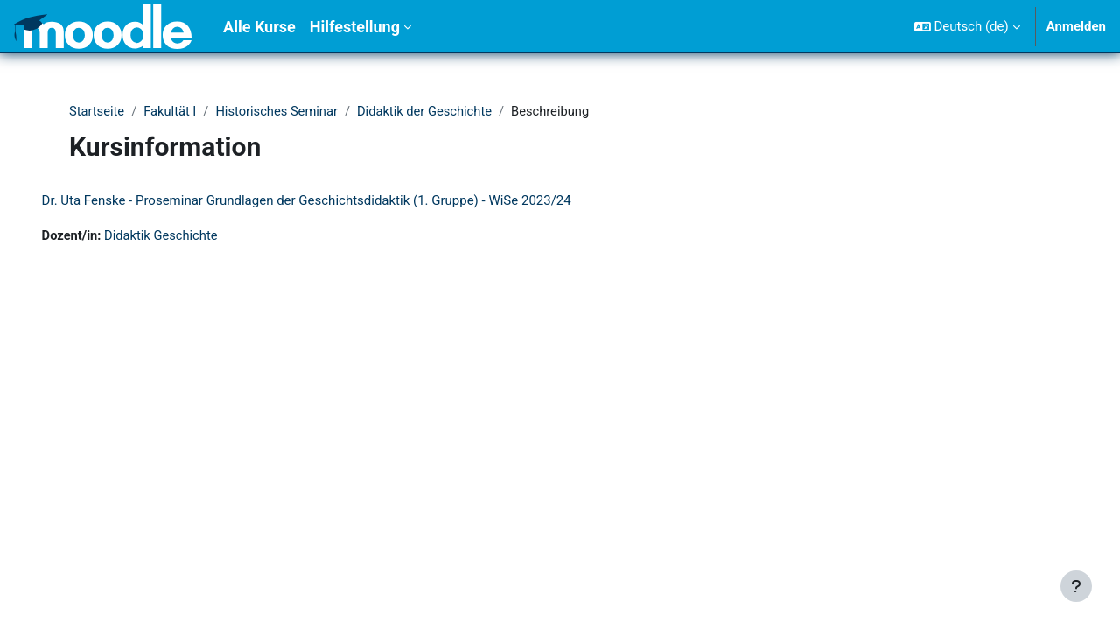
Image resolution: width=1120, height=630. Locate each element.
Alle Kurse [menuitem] (259, 27)
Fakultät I (172, 111)
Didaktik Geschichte (188, 236)
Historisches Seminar (280, 111)
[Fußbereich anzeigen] (1076, 586)
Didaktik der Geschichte (431, 111)
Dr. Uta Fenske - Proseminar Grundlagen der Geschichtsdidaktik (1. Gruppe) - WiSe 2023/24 (331, 201)
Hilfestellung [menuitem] (355, 27)
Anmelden (1076, 26)
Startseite (97, 111)
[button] (967, 26)
